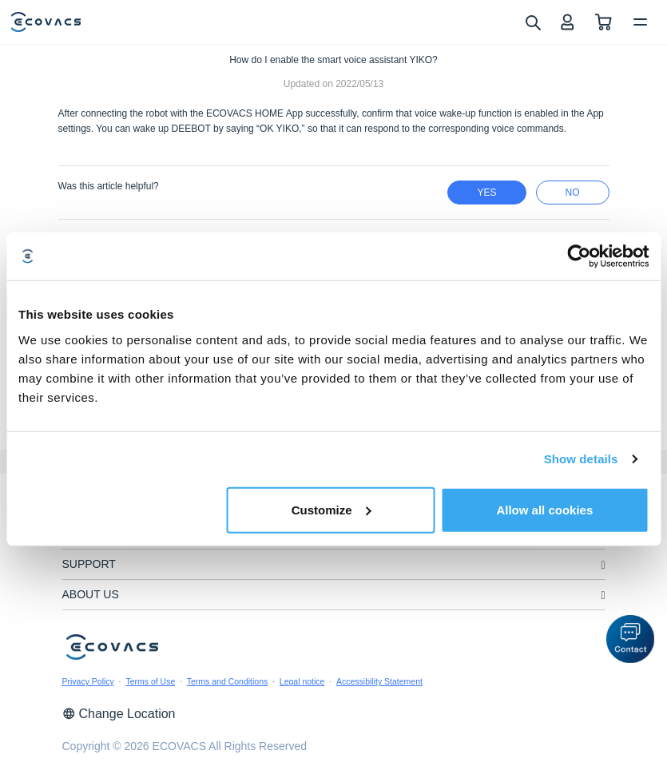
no (573, 192)
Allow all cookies (544, 509)
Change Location (119, 713)
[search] (532, 21)
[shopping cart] (603, 22)
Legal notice (302, 681)
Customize (331, 509)
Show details (581, 459)
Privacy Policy (88, 681)
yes (486, 192)
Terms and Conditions (227, 681)
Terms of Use (150, 681)
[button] (630, 639)
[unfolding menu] (602, 565)
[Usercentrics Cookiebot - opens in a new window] (579, 256)
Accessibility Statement (379, 681)
